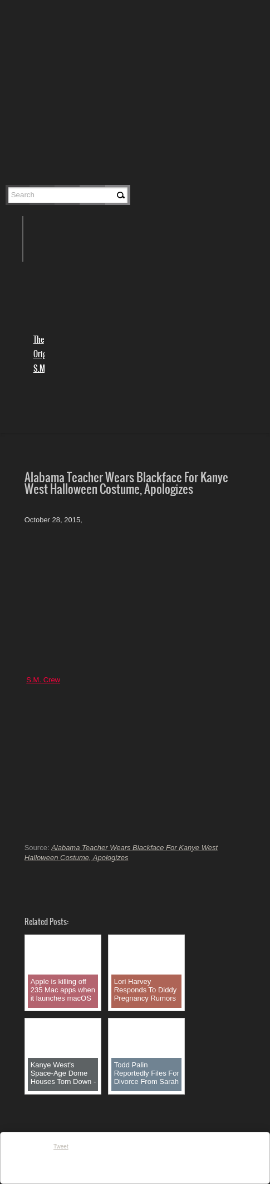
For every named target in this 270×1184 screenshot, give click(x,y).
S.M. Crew (43, 680)
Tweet (60, 1146)
